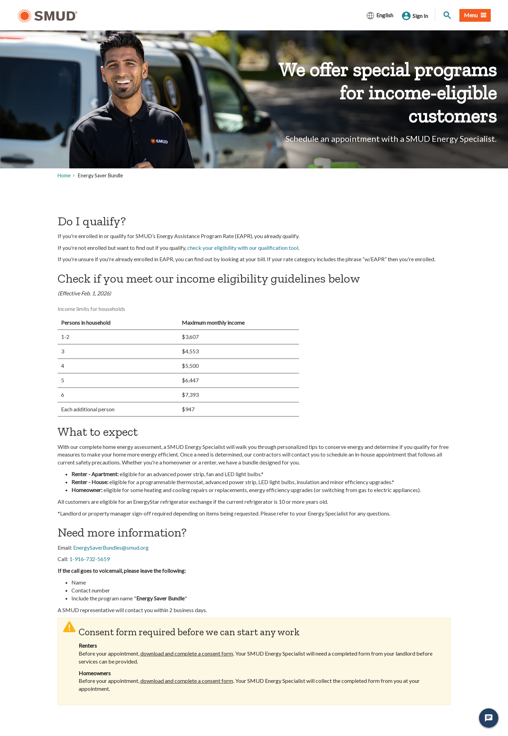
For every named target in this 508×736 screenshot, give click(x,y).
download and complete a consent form (186, 653)
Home (64, 175)
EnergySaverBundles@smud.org (111, 547)
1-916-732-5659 (89, 559)
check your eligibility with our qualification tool (242, 247)
